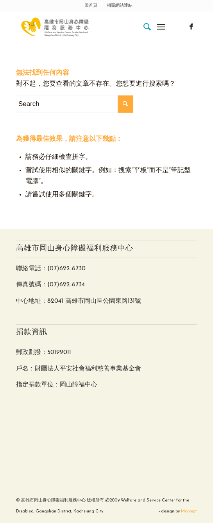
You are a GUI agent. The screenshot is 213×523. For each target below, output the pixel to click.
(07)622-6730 (66, 269)
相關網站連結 (119, 6)
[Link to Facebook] (191, 27)
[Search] (144, 27)
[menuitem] (91, 6)
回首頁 (90, 6)
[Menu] (161, 27)
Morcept (189, 511)
